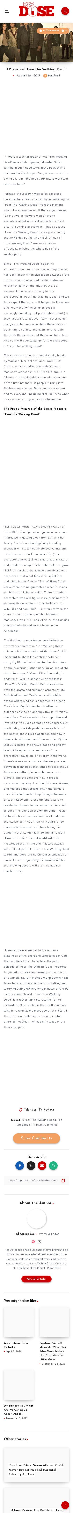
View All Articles (36, 1279)
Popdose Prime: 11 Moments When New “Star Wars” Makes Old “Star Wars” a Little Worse (53, 1351)
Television (30, 1109)
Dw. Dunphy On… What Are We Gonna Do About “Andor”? (18, 1410)
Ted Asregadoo (24, 1234)
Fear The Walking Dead (40, 1120)
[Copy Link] (36, 1180)
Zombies (52, 1125)
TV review (38, 1125)
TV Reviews (47, 1109)
